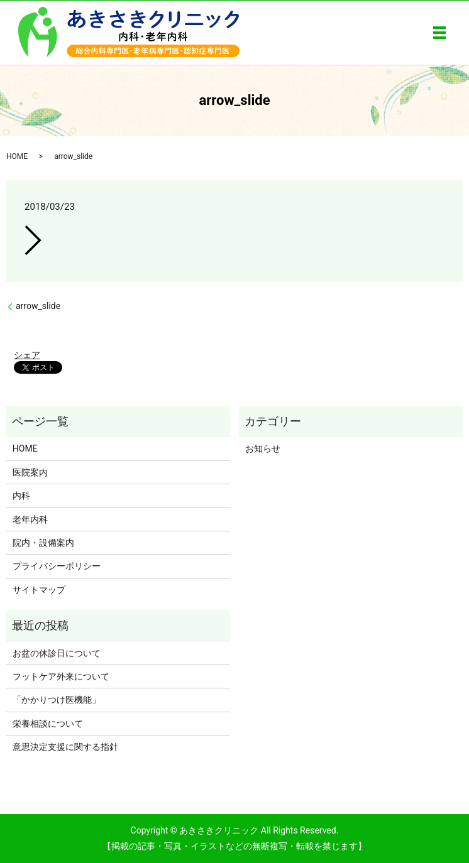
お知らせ (262, 448)
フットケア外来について (61, 676)
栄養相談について (48, 724)
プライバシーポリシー (57, 566)
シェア (27, 355)
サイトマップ (39, 590)
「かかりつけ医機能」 (57, 700)
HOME (17, 156)
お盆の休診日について (57, 653)
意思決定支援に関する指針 (65, 747)
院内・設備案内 (43, 543)
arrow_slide (38, 306)
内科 (21, 496)
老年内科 (30, 519)
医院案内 (30, 472)
